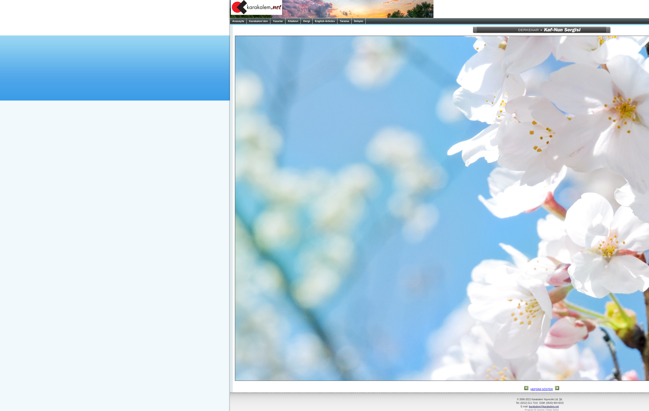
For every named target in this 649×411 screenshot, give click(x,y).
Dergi (306, 21)
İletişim (358, 21)
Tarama (344, 21)
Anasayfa (238, 21)
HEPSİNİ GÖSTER (541, 389)
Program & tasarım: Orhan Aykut (542, 409)
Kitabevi (293, 21)
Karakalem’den (258, 21)
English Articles (325, 21)
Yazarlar (278, 21)
